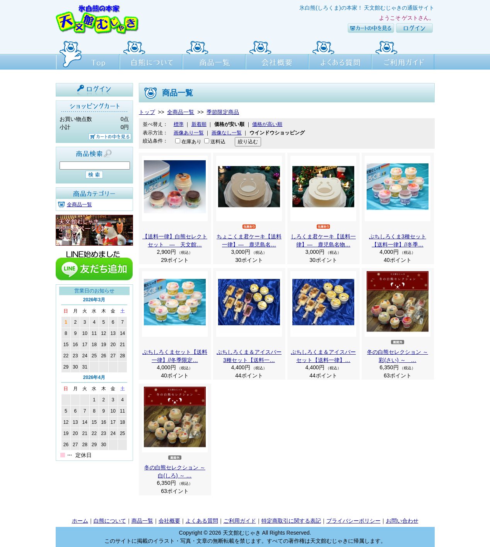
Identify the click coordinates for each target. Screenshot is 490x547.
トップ (147, 112)
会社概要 (277, 54)
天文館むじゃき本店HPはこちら (94, 230)
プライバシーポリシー (353, 521)
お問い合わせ (402, 521)
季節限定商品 (223, 112)
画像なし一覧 (227, 133)
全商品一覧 (79, 204)
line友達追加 (94, 265)
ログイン (414, 28)
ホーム (80, 521)
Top (88, 54)
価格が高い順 (267, 124)
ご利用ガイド (403, 54)
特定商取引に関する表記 (291, 521)
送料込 (217, 141)
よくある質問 (340, 54)
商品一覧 (214, 54)
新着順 (199, 124)
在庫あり (191, 141)
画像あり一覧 (189, 133)
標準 (179, 124)
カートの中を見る (371, 28)
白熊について (151, 54)
